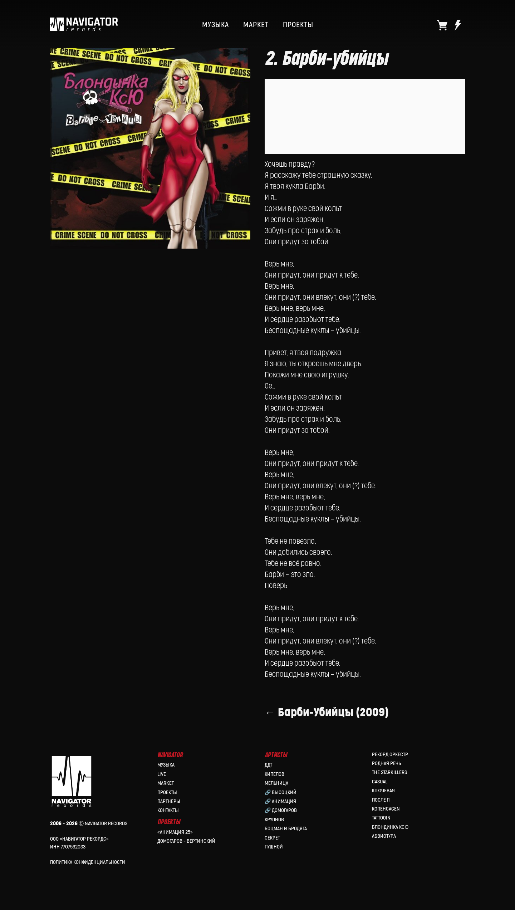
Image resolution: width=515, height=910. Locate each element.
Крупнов (274, 820)
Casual (379, 782)
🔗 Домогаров (281, 811)
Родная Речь (386, 764)
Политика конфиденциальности (87, 863)
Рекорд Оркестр (390, 755)
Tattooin (381, 818)
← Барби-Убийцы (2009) (327, 718)
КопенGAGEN (386, 809)
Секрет (272, 838)
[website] (442, 25)
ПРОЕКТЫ (298, 25)
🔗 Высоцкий (280, 793)
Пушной (274, 847)
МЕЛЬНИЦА (276, 784)
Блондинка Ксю (390, 828)
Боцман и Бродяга (286, 829)
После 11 (381, 800)
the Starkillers (389, 773)
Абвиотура (384, 837)
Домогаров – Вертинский (186, 842)
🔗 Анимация (280, 802)
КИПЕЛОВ (274, 775)
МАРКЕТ (256, 25)
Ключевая (383, 791)
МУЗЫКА (215, 25)
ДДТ (268, 765)
